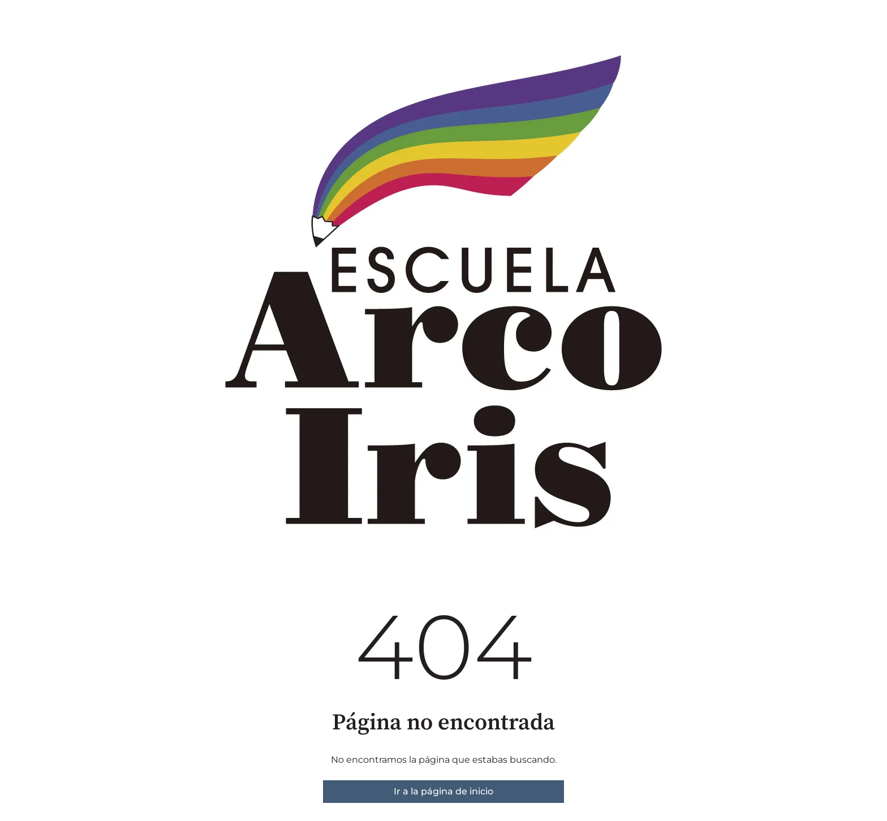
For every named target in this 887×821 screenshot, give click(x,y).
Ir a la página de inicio (443, 791)
